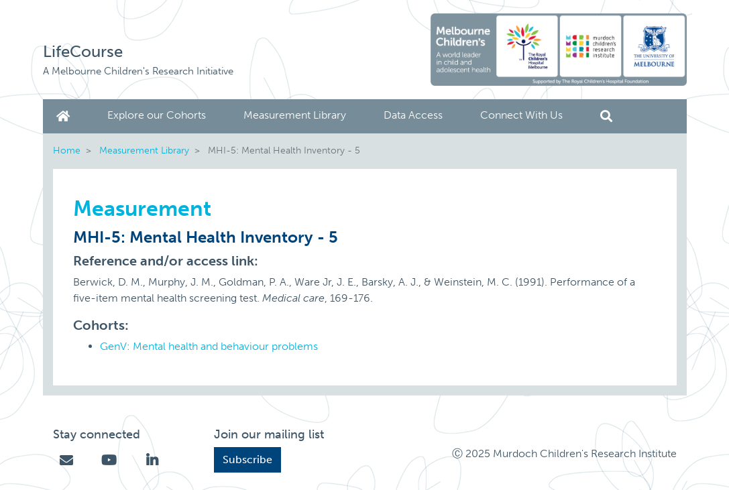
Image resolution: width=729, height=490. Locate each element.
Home (65, 116)
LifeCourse (83, 51)
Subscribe (247, 459)
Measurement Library (294, 115)
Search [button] (606, 116)
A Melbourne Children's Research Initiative (138, 71)
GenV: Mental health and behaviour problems (209, 346)
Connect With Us (521, 115)
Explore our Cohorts (156, 115)
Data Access (413, 115)
